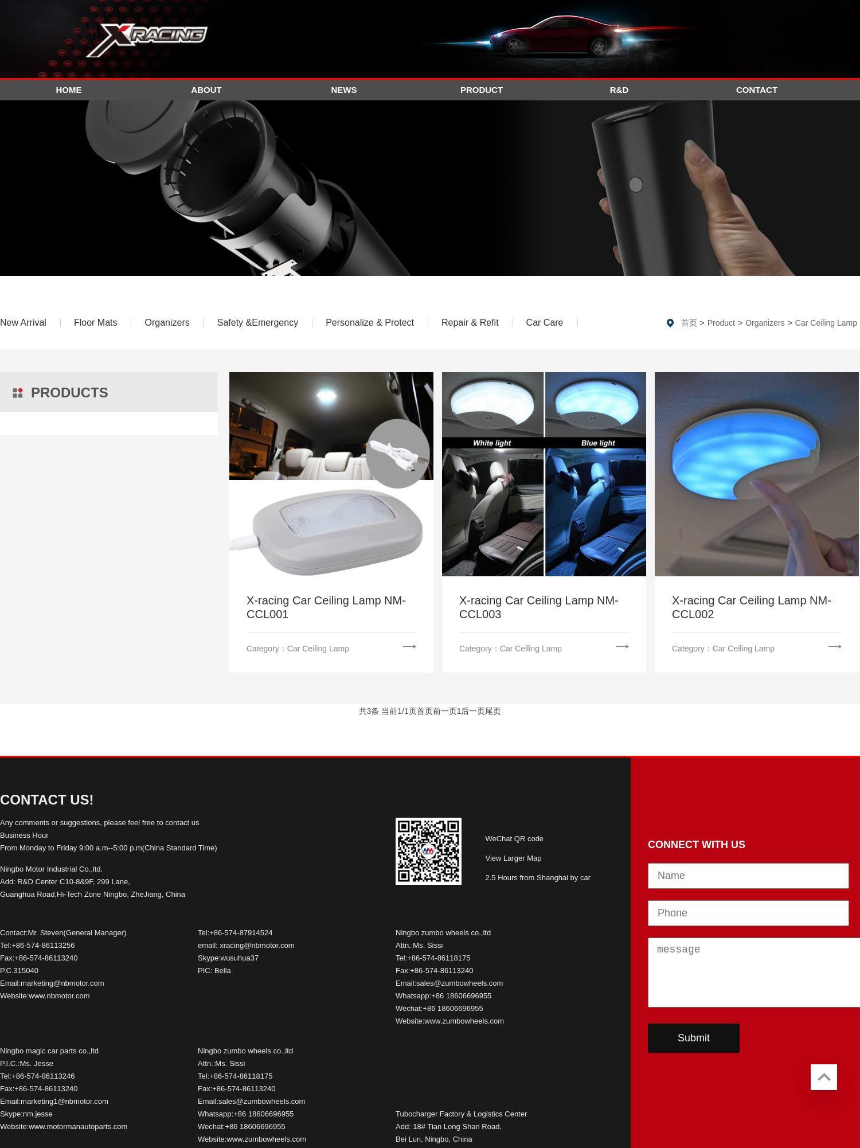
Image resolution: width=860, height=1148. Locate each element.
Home (69, 90)
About (206, 90)
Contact (756, 90)
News (344, 90)
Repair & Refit (470, 322)
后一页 (473, 711)
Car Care (545, 322)
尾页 (493, 711)
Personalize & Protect (370, 322)
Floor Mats (96, 322)
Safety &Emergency (257, 322)
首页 (689, 322)
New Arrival (23, 322)
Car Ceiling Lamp (826, 322)
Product (481, 90)
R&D (619, 90)
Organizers (166, 322)
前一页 (445, 711)
